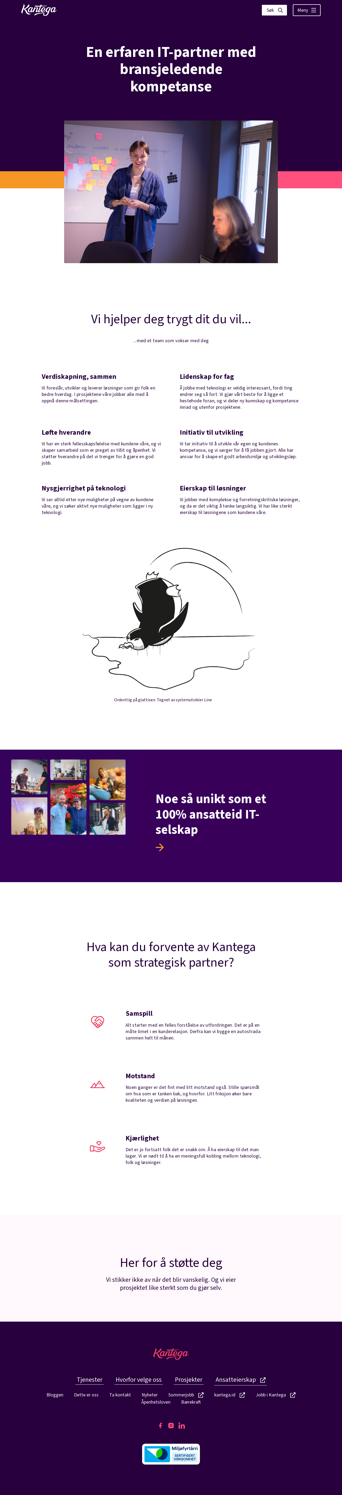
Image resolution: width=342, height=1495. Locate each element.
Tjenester (89, 1379)
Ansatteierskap (241, 1379)
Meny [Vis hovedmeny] (306, 10)
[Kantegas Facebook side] (160, 1425)
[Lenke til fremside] (39, 10)
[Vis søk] (274, 10)
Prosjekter (188, 1379)
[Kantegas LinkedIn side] (181, 1425)
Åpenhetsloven (155, 1402)
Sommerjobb (186, 1395)
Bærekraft (191, 1402)
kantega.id (229, 1395)
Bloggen (54, 1395)
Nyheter (150, 1395)
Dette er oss (86, 1395)
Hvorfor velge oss (139, 1379)
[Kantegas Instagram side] (171, 1425)
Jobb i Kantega (276, 1395)
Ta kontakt (120, 1395)
